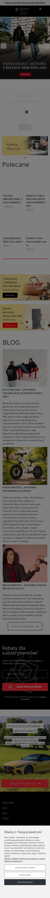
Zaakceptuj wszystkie (25, 882)
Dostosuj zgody (25, 875)
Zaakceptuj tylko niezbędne (25, 867)
